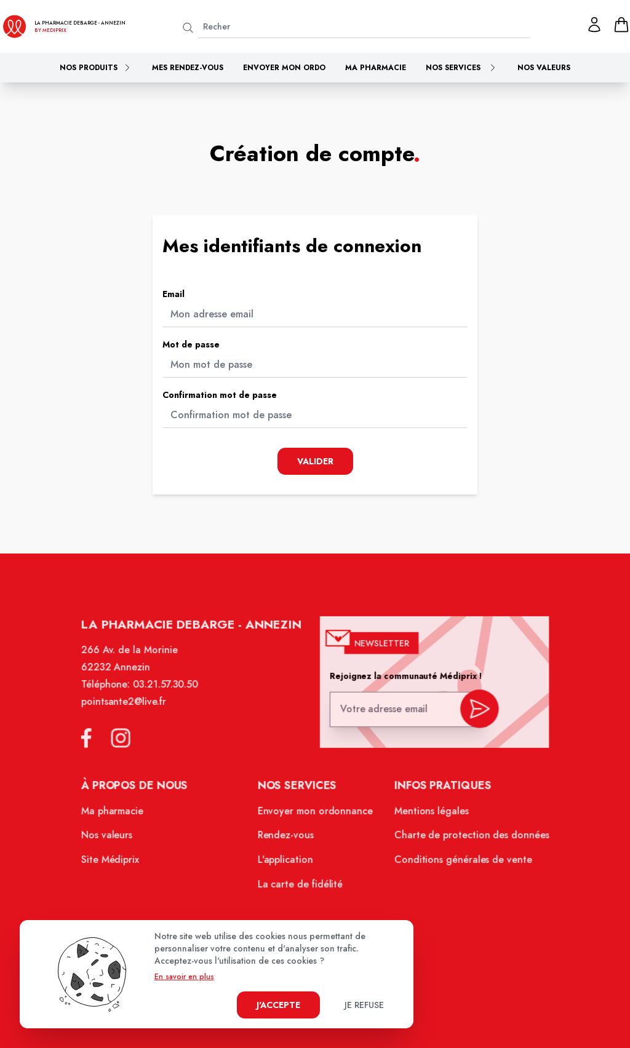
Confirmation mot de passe (219, 395)
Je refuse (364, 1005)
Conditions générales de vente (460, 862)
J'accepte (278, 1005)
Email (173, 294)
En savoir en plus (184, 977)
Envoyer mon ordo (284, 67)
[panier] (621, 24)
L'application (286, 862)
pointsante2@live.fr (128, 708)
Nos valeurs (543, 67)
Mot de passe (191, 344)
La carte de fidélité (300, 886)
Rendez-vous (286, 839)
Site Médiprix (115, 862)
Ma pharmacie (375, 67)
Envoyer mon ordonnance (315, 815)
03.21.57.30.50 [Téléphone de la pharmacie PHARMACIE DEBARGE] (169, 691)
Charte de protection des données (468, 839)
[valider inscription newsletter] (475, 712)
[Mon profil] (594, 24)
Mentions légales (429, 815)
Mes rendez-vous (187, 67)
